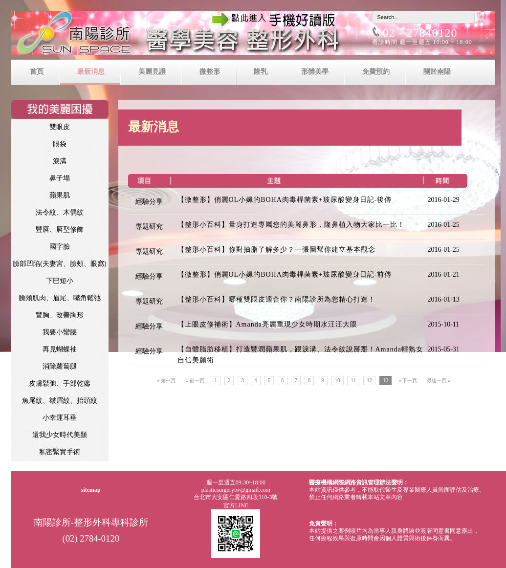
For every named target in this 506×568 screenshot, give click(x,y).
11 (353, 380)
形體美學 (315, 71)
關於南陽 (437, 71)
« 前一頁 (194, 380)
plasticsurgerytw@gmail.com (235, 489)
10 (337, 380)
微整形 (209, 71)
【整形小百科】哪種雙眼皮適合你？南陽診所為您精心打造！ (276, 299)
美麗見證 (152, 71)
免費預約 (376, 71)
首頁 (37, 71)
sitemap (91, 489)
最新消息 (91, 71)
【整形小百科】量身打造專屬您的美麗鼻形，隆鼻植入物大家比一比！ (291, 224)
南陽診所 (253, 35)
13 (385, 380)
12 (369, 380)
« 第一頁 (166, 380)
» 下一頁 (407, 380)
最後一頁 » (438, 380)
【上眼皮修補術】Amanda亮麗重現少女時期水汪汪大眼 (267, 324)
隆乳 (260, 71)
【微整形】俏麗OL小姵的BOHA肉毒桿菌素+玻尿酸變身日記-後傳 (284, 199)
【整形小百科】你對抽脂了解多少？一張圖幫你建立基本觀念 (276, 249)
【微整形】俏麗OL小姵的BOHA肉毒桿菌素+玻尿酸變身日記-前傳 (284, 274)
